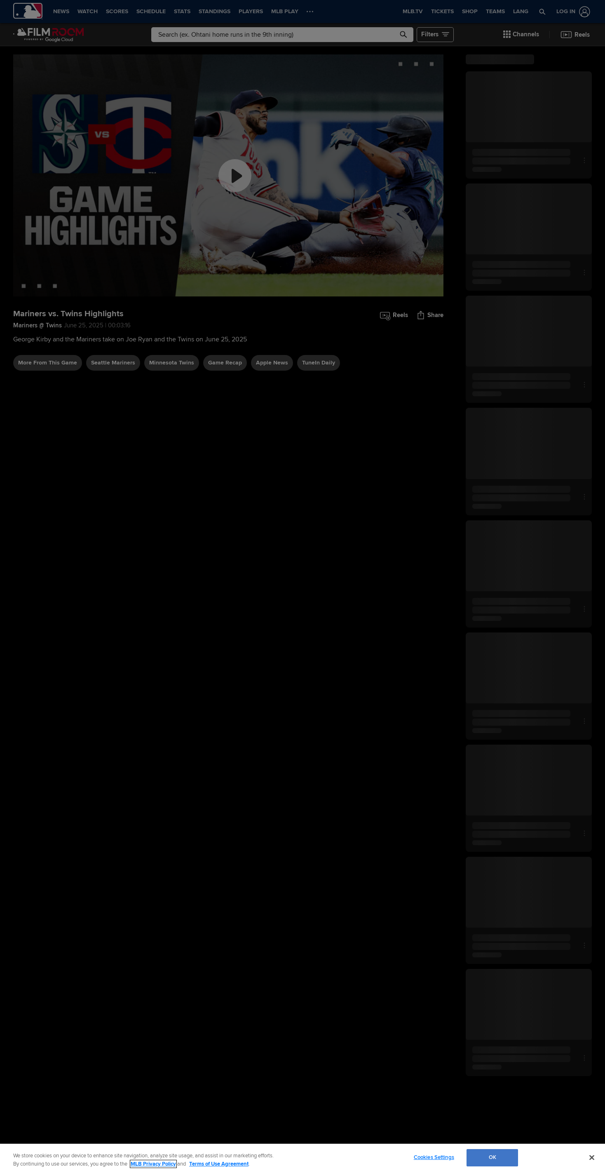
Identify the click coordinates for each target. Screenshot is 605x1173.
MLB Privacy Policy (153, 1164)
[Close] (592, 1157)
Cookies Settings (434, 1157)
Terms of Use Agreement (219, 1164)
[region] (302, 1158)
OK (492, 1157)
